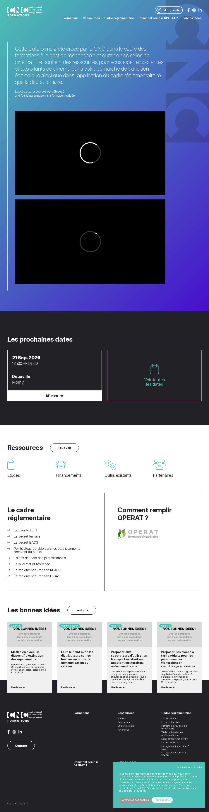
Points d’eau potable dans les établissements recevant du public (43, 550)
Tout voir (64, 448)
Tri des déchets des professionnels (36, 558)
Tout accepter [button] (162, 799)
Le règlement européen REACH (34, 570)
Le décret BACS (22, 542)
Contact (21, 745)
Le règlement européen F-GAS (33, 576)
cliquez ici (140, 790)
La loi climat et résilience (28, 564)
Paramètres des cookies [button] (135, 799)
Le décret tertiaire (23, 536)
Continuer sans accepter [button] (189, 767)
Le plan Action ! (22, 530)
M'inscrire (54, 395)
